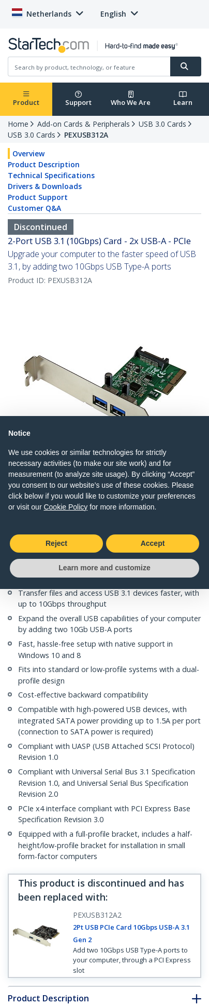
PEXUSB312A (86, 135)
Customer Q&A (34, 208)
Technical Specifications (51, 175)
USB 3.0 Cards (162, 124)
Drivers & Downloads (45, 186)
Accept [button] (153, 543)
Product (26, 99)
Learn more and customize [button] (104, 568)
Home (18, 124)
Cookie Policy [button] (65, 507)
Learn (182, 99)
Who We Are (131, 99)
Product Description (44, 164)
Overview (28, 153)
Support (78, 99)
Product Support (38, 197)
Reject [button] (56, 543)
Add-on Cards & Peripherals (83, 124)
